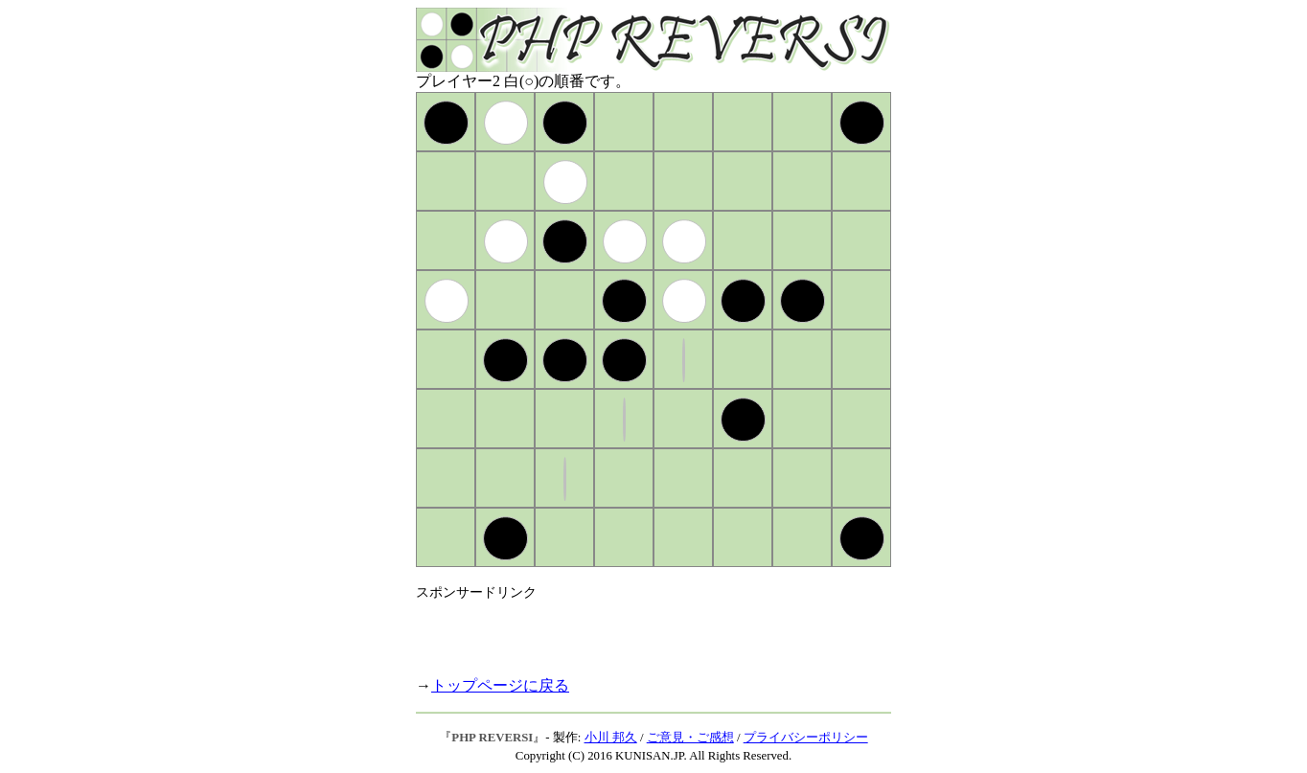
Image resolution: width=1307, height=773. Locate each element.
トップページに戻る (500, 685)
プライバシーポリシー (806, 737)
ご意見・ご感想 (690, 737)
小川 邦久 (611, 737)
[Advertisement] (640, 630)
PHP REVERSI (492, 737)
